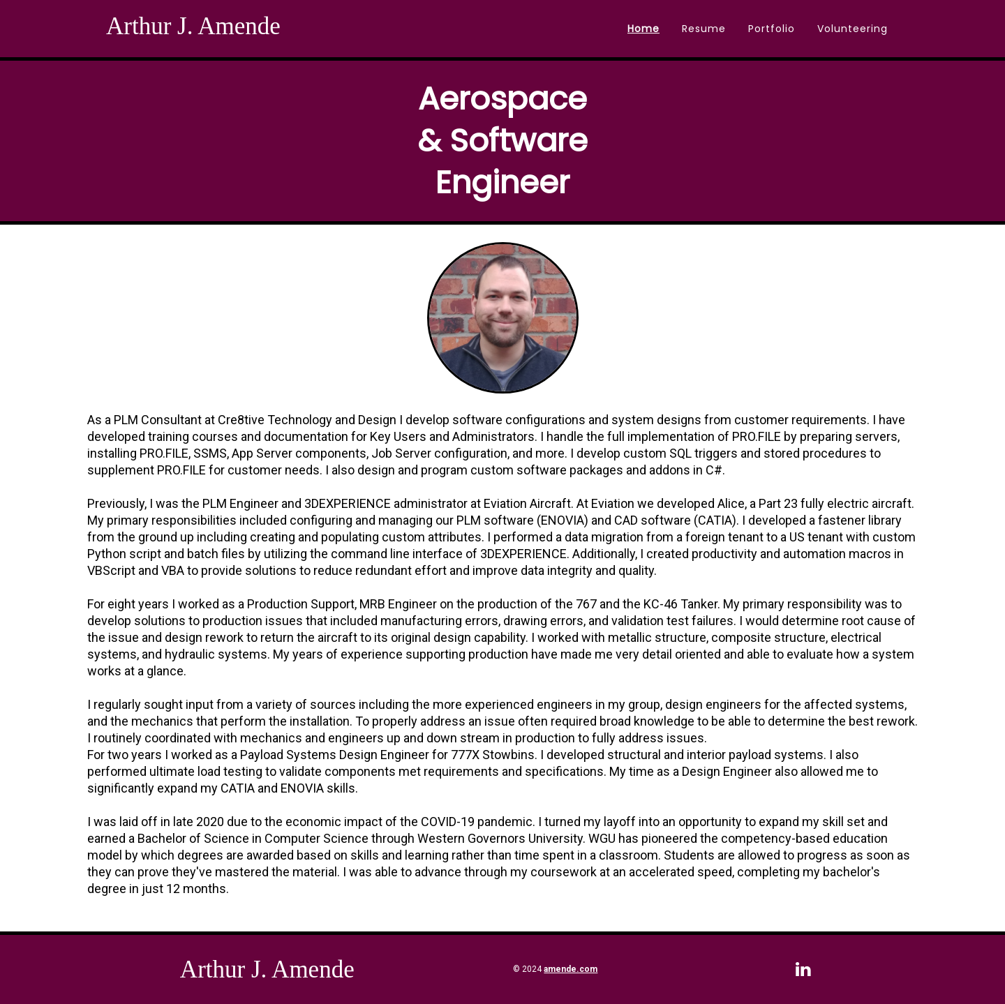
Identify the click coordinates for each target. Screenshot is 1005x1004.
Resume (704, 29)
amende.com (570, 969)
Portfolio (771, 29)
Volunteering (852, 29)
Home (643, 29)
